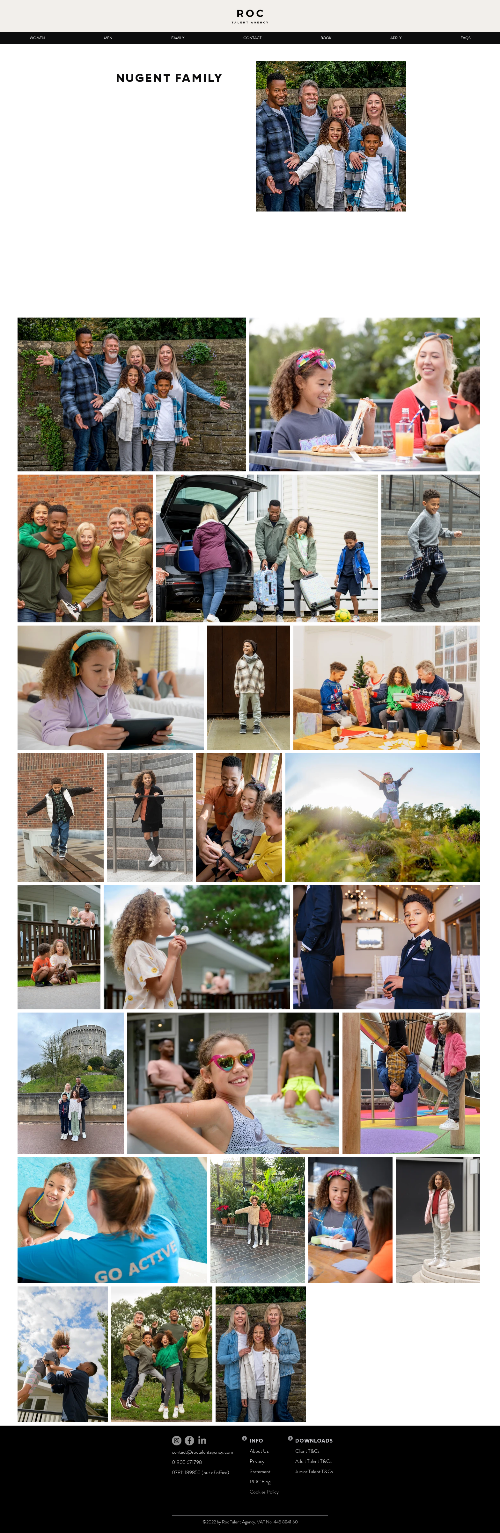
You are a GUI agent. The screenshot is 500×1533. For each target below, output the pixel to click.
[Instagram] (176, 1440)
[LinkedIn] (202, 1440)
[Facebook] (189, 1440)
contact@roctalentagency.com (202, 1452)
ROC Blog (260, 1481)
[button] (37, 38)
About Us (259, 1451)
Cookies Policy (264, 1491)
